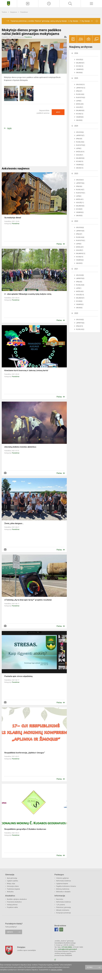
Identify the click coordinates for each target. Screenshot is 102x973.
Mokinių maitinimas (62, 889)
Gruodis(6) (80, 132)
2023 (76, 173)
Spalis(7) (79, 91)
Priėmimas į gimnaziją (63, 907)
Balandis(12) (80, 253)
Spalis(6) (79, 186)
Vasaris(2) (80, 164)
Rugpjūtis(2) (80, 97)
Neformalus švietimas (63, 881)
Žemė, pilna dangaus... (14, 523)
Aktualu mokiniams (62, 910)
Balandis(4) (80, 158)
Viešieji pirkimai (12, 905)
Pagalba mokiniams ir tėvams (66, 886)
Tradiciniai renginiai (13, 889)
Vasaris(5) (80, 69)
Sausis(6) (79, 120)
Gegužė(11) (80, 202)
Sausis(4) (79, 72)
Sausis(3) (79, 263)
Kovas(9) (79, 209)
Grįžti (9, 128)
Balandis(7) (80, 63)
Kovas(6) (79, 301)
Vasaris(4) (80, 260)
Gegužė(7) (79, 107)
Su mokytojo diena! (12, 218)
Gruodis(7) (80, 180)
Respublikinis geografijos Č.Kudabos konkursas (25, 829)
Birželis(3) (80, 291)
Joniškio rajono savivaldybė (26, 950)
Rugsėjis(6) (80, 94)
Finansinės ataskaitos (14, 902)
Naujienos (13, 12)
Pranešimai (24, 12)
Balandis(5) (80, 110)
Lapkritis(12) (80, 88)
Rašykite (10, 932)
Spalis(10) (79, 326)
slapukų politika (56, 970)
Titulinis (4, 12)
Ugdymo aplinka (12, 881)
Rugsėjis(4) (80, 237)
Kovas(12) (79, 114)
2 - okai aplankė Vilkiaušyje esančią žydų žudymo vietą (27, 294)
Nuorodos (59, 899)
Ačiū (58, 112)
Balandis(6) (80, 206)
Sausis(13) (79, 168)
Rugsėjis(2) (80, 329)
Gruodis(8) (80, 275)
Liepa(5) (78, 101)
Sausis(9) (79, 215)
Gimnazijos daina (13, 886)
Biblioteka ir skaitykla (63, 892)
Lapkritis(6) (80, 183)
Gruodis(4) (80, 227)
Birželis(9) (80, 104)
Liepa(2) (78, 148)
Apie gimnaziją (12, 878)
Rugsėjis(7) (80, 189)
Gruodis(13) (80, 84)
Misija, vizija (11, 883)
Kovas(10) (79, 161)
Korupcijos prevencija (63, 913)
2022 (76, 221)
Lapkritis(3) (80, 278)
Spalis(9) (79, 139)
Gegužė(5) (79, 59)
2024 (76, 126)
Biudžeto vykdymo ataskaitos (17, 899)
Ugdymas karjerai (62, 883)
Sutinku (89, 967)
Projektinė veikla (12, 907)
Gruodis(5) (80, 319)
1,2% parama (60, 905)
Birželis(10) (80, 152)
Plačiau (59, 244)
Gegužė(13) (80, 294)
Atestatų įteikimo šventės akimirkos (20, 447)
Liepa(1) (78, 288)
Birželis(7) (80, 247)
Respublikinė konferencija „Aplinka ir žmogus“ (24, 753)
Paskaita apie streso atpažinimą (18, 676)
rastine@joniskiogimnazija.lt (67, 949)
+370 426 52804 (66, 947)
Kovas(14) (79, 66)
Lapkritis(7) (80, 135)
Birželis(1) (80, 199)
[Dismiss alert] (97, 21)
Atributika (10, 892)
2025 (76, 78)
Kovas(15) (79, 257)
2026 (76, 53)
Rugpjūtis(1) (80, 193)
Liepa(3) (78, 244)
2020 (76, 313)
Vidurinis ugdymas (62, 878)
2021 (76, 269)
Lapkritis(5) (80, 231)
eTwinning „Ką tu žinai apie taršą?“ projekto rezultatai (28, 600)
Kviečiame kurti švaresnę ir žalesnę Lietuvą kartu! (26, 370)
